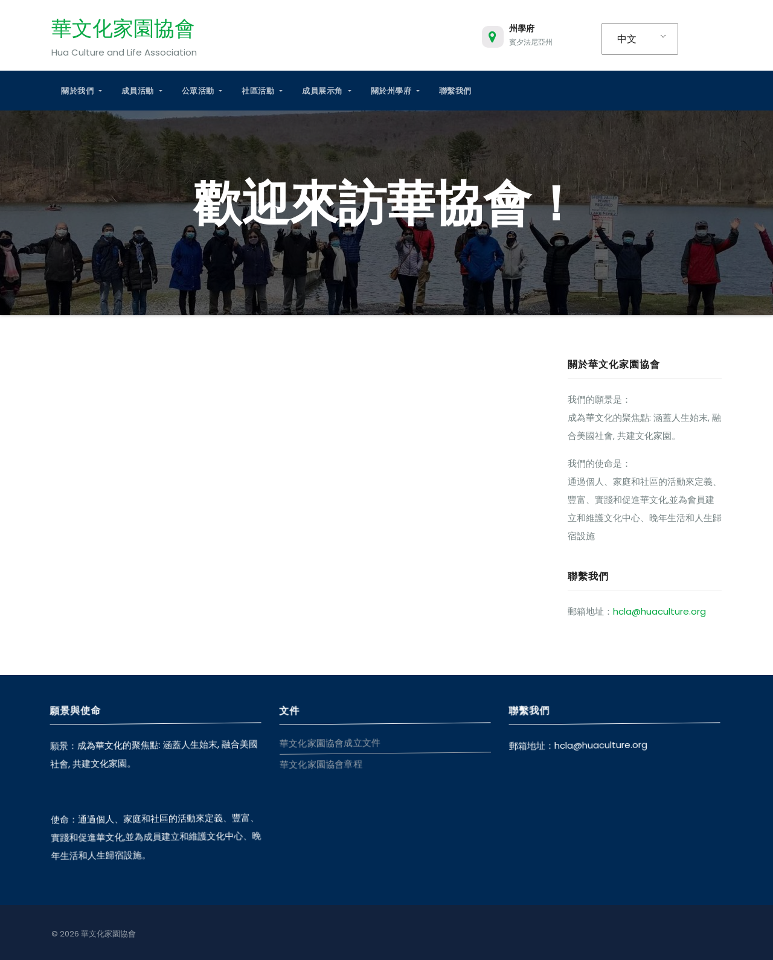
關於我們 (81, 90)
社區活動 (262, 90)
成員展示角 (326, 90)
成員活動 (141, 90)
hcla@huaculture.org (659, 611)
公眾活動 (202, 90)
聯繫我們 (455, 90)
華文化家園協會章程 (319, 764)
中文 (627, 39)
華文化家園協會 (123, 28)
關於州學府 (395, 90)
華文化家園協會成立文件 (329, 742)
